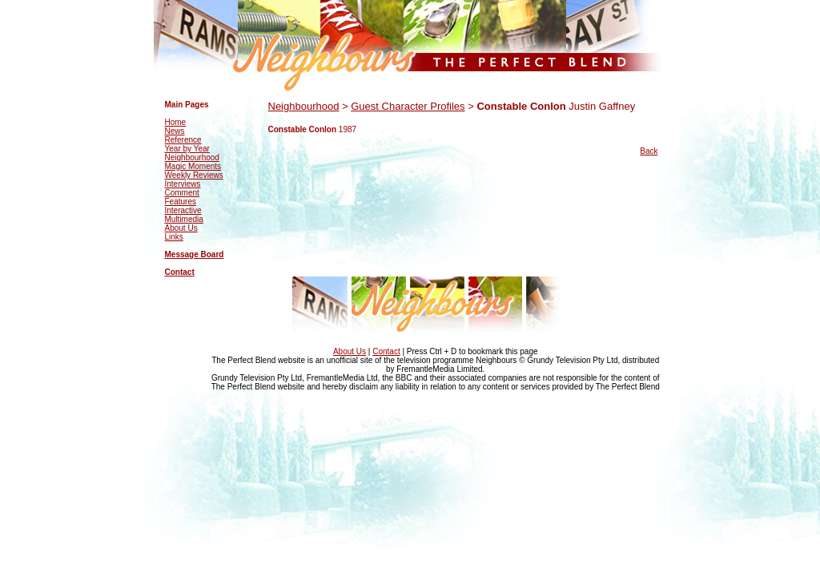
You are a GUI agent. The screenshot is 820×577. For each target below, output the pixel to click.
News (175, 131)
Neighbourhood (192, 157)
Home (176, 122)
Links (174, 236)
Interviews (183, 184)
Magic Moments (193, 166)
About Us (181, 228)
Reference (183, 139)
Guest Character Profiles (407, 106)
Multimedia (184, 219)
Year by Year (187, 148)
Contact (180, 272)
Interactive (183, 210)
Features (180, 201)
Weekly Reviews (194, 175)
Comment (182, 192)
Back (648, 151)
